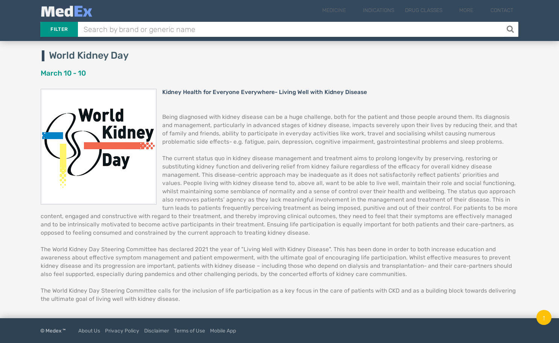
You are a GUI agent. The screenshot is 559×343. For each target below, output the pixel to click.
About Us (89, 331)
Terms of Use (189, 331)
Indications (391, 10)
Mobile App (223, 331)
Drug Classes (436, 10)
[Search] (511, 29)
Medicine (352, 10)
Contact (501, 10)
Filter (59, 29)
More (473, 10)
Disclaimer (156, 331)
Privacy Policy (122, 331)
